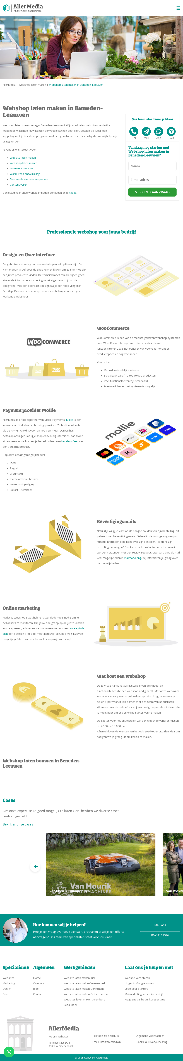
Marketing (9, 983)
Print (6, 994)
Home (37, 978)
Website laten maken (23, 157)
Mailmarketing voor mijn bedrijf (144, 994)
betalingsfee (69, 441)
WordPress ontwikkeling (25, 174)
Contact (38, 994)
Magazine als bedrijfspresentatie (145, 999)
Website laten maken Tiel (79, 978)
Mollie (69, 419)
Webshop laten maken (32, 84)
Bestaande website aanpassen (29, 179)
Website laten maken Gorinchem (84, 988)
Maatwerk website (21, 168)
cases (72, 192)
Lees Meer (70, 1005)
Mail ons (160, 925)
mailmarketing (132, 558)
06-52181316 (160, 935)
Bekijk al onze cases (18, 824)
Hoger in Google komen (139, 983)
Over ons (39, 983)
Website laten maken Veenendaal (84, 983)
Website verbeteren (137, 978)
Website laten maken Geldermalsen (86, 994)
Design (7, 988)
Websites (9, 978)
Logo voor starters (136, 988)
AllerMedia (9, 84)
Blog (36, 988)
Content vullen (18, 184)
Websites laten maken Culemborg (84, 999)
